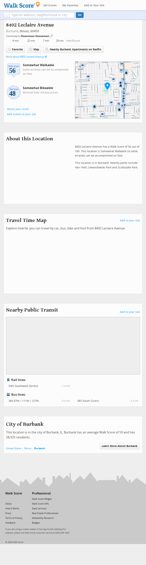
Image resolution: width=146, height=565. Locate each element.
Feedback (10, 523)
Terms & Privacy (13, 518)
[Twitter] (7, 499)
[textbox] (42, 15)
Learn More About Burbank (120, 446)
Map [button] (34, 49)
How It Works (12, 508)
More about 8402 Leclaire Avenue (25, 56)
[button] (7, 15)
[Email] (19, 499)
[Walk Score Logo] (22, 5)
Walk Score (13, 493)
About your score (18, 109)
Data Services (39, 508)
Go (80, 15)
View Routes (73, 40)
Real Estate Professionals (45, 513)
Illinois (27, 448)
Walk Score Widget (42, 499)
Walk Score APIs (40, 503)
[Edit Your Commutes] (52, 35)
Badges (36, 523)
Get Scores (50, 5)
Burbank (12, 31)
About (8, 503)
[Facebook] (13, 499)
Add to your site (130, 220)
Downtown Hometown (35, 36)
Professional (41, 493)
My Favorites (70, 5)
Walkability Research (43, 518)
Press (8, 513)
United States (13, 448)
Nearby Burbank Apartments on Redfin (73, 49)
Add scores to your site (21, 114)
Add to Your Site (94, 5)
